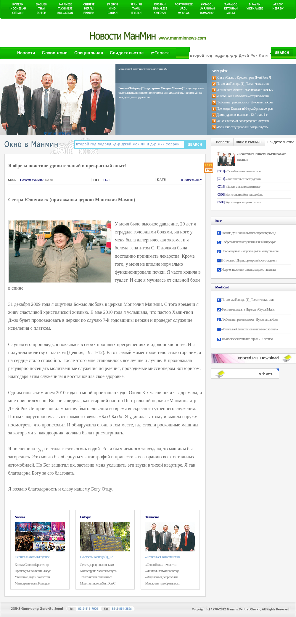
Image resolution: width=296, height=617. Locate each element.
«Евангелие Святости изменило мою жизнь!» (249, 329)
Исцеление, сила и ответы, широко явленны (248, 269)
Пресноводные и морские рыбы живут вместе (250, 251)
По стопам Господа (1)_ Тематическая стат (247, 300)
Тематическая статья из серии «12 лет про (247, 339)
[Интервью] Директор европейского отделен (248, 260)
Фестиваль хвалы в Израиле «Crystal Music (247, 309)
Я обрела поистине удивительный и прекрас (248, 242)
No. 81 (49, 180)
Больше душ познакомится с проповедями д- (249, 233)
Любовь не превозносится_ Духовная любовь (249, 319)
